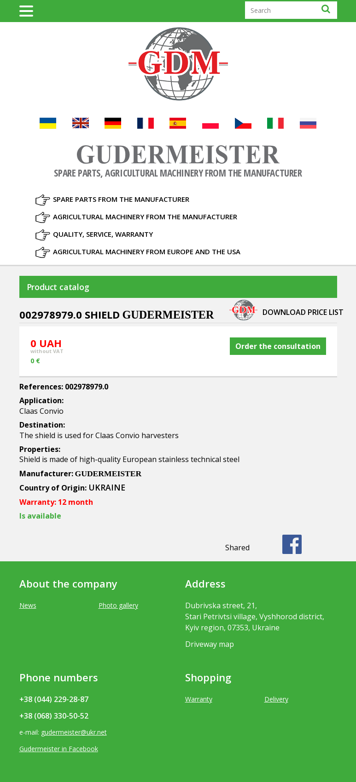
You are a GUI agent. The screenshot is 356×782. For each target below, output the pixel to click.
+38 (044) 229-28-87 (53, 699)
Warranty (198, 699)
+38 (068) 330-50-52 (53, 716)
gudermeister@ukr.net (74, 732)
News (27, 605)
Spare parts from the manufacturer (121, 199)
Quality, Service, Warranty (103, 234)
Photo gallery (118, 605)
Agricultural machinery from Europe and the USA (146, 251)
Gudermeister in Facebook (58, 748)
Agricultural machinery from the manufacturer (145, 216)
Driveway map (209, 644)
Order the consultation (278, 346)
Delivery (276, 699)
